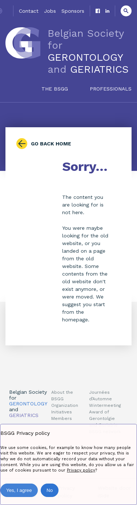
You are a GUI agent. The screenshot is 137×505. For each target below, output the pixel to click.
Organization (64, 405)
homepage (75, 319)
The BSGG (54, 89)
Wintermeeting (105, 405)
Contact (29, 11)
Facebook (98, 10)
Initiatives (61, 411)
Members (61, 418)
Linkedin (107, 10)
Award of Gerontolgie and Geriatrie (103, 418)
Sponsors (72, 11)
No (50, 490)
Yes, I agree (19, 490)
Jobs (50, 11)
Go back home (51, 144)
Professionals (111, 89)
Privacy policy (81, 470)
